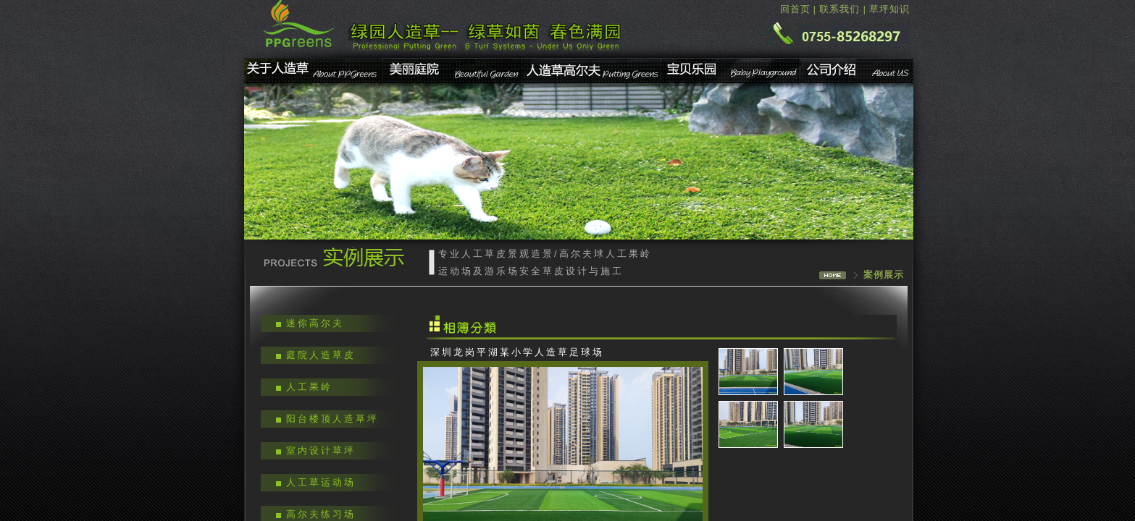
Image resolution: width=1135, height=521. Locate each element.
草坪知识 (889, 9)
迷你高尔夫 (315, 323)
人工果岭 (309, 386)
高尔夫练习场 (321, 514)
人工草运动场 (321, 482)
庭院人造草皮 (321, 355)
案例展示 (883, 274)
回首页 (795, 9)
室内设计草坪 (321, 450)
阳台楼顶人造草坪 (332, 418)
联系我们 (839, 9)
